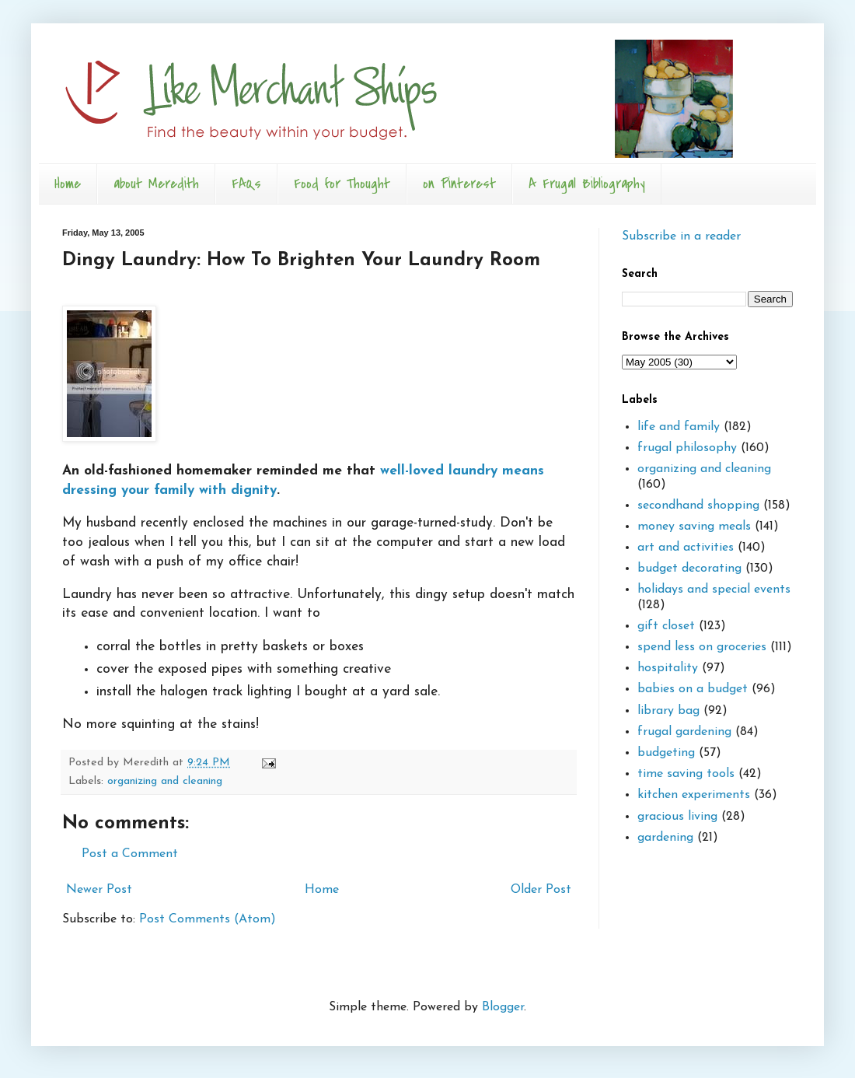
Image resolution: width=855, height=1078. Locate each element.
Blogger (503, 1007)
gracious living (677, 816)
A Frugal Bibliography (587, 183)
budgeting (666, 753)
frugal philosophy (687, 448)
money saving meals (694, 526)
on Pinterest (459, 183)
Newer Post (99, 890)
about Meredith (156, 183)
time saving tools (686, 774)
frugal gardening (684, 732)
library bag (668, 711)
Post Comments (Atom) (207, 919)
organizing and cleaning (164, 781)
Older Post (541, 890)
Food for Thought (342, 183)
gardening (665, 837)
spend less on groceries (701, 647)
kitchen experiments (693, 795)
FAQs (246, 183)
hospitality (667, 668)
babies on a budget (692, 689)
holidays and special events (713, 589)
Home (67, 183)
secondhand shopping (698, 505)
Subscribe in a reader (681, 236)
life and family (678, 427)
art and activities (685, 547)
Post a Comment (130, 854)
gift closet (666, 626)
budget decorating (689, 568)
